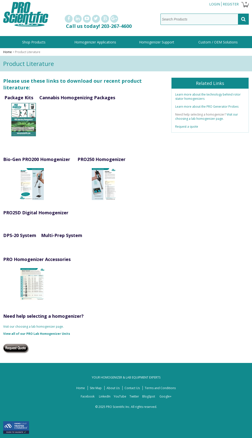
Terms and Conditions (160, 388)
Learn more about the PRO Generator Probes (207, 106)
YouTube (120, 396)
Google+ (165, 396)
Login (214, 4)
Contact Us (132, 388)
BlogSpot (148, 396)
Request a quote (186, 126)
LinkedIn (104, 396)
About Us (113, 388)
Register (231, 4)
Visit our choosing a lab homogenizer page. (33, 326)
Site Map (96, 388)
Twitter (134, 396)
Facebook (87, 396)
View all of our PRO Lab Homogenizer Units (36, 334)
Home (7, 52)
